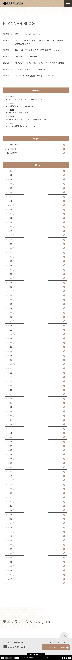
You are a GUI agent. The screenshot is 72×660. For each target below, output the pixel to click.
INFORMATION (11, 153)
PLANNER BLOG (12, 144)
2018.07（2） (10, 446)
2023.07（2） (10, 252)
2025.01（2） (10, 196)
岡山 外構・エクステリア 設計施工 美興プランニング (37, 50)
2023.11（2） (10, 235)
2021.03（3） (10, 312)
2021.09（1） (10, 295)
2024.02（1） (10, 226)
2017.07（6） (10, 497)
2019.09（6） (10, 385)
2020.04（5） (10, 355)
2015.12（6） (10, 579)
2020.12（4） (10, 325)
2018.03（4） (10, 463)
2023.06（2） (10, 256)
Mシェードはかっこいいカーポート (30, 34)
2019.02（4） (10, 416)
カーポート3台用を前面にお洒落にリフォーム (34, 75)
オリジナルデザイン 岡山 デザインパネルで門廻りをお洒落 (40, 62)
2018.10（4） (10, 433)
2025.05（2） (10, 192)
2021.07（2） (10, 299)
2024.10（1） (10, 201)
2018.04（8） (10, 458)
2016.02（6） (10, 570)
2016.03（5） (10, 566)
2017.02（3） (10, 519)
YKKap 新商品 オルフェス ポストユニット (19, 106)
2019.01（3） (10, 420)
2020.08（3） (10, 338)
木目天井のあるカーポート (26, 56)
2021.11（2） (10, 291)
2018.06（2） (10, 450)
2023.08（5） (10, 248)
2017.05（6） (10, 506)
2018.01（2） (10, 471)
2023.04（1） (10, 265)
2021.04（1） (10, 308)
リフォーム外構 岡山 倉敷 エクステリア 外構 (20, 126)
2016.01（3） (10, 574)
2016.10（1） (10, 536)
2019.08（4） (10, 390)
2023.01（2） (10, 269)
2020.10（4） (10, 334)
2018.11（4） (10, 428)
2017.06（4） (10, 501)
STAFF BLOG (10, 149)
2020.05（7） (10, 351)
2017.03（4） (10, 514)
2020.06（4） (10, 347)
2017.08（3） (10, 493)
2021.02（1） (10, 317)
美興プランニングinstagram (26, 622)
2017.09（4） (10, 488)
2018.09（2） (10, 437)
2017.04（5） (10, 510)
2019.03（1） (10, 411)
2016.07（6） (10, 549)
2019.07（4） (10, 394)
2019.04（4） (10, 407)
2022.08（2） (10, 274)
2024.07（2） (10, 205)
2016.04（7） (10, 562)
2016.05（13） (11, 557)
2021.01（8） (10, 321)
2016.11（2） (10, 531)
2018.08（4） (10, 441)
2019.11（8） (10, 377)
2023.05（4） (10, 261)
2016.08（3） (10, 544)
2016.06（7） (10, 553)
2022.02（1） (10, 287)
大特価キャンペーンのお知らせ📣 (16, 113)
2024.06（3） (10, 209)
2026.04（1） (10, 175)
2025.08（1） (10, 184)
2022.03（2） (10, 282)
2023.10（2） (10, 239)
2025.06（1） (10, 188)
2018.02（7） (10, 467)
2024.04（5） (10, 218)
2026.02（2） (10, 179)
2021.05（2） (10, 304)
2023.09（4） (10, 244)
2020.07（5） (10, 342)
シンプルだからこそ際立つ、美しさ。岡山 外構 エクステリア (26, 99)
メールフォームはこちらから (54, 647)
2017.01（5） (10, 523)
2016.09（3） (10, 540)
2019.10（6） (10, 381)
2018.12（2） (10, 424)
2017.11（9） (10, 480)
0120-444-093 (16, 646)
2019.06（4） (10, 398)
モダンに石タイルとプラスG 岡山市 (30, 69)
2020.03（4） (10, 360)
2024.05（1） (10, 214)
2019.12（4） (10, 373)
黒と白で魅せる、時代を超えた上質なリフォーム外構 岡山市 (25, 119)
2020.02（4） (10, 364)
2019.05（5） (10, 403)
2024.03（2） (10, 222)
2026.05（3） (10, 171)
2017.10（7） (10, 484)
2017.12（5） (10, 476)
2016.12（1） (10, 527)
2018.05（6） (10, 454)
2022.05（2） (10, 278)
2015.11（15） (11, 583)
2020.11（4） (10, 330)
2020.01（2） (10, 368)
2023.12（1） (10, 231)
